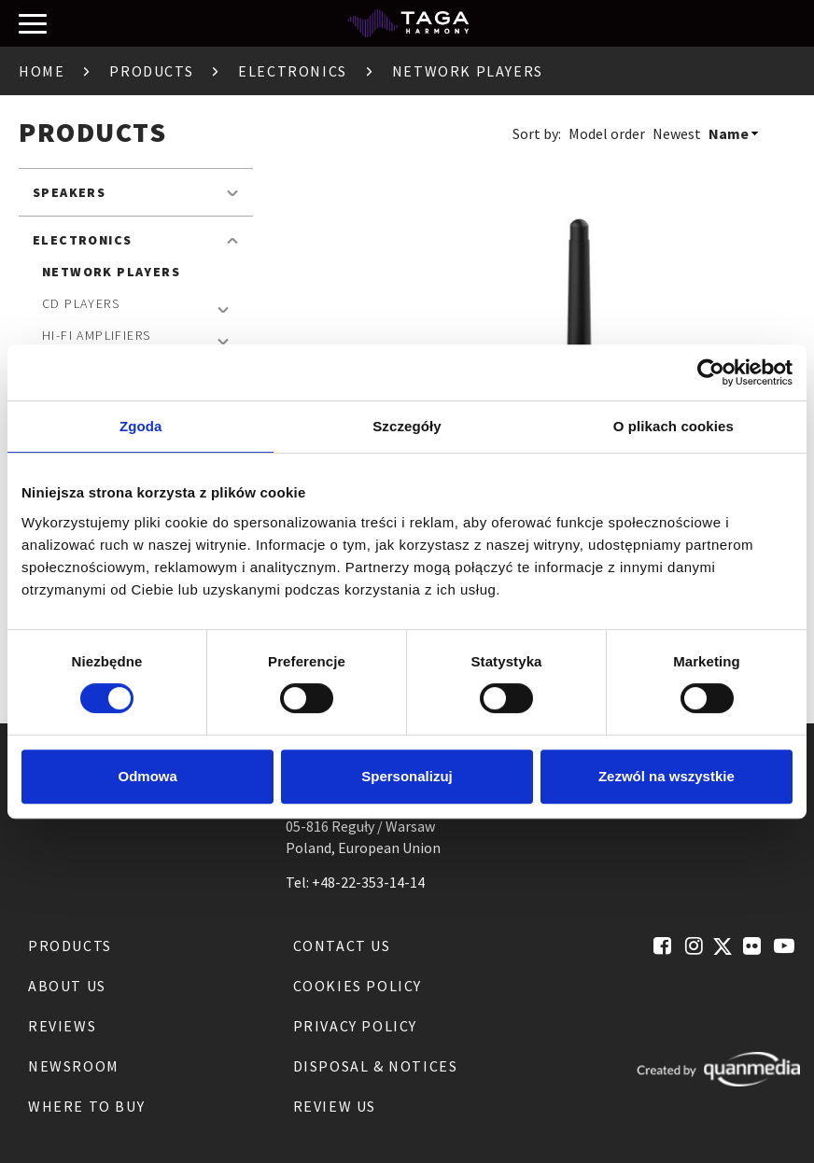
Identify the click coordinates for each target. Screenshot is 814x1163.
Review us (334, 1106)
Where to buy (86, 1106)
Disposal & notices (375, 1066)
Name (729, 133)
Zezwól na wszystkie (666, 776)
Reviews (62, 1025)
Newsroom (73, 1066)
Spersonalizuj (407, 776)
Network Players (111, 271)
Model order (606, 133)
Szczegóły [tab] (406, 426)
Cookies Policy (357, 985)
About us (67, 985)
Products (151, 71)
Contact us (342, 945)
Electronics (292, 71)
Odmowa (148, 776)
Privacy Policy (355, 1025)
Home (41, 71)
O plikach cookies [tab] (673, 426)
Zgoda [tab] (140, 426)
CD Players (80, 303)
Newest (677, 133)
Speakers (69, 192)
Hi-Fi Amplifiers (96, 335)
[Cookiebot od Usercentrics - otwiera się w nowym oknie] (711, 372)
